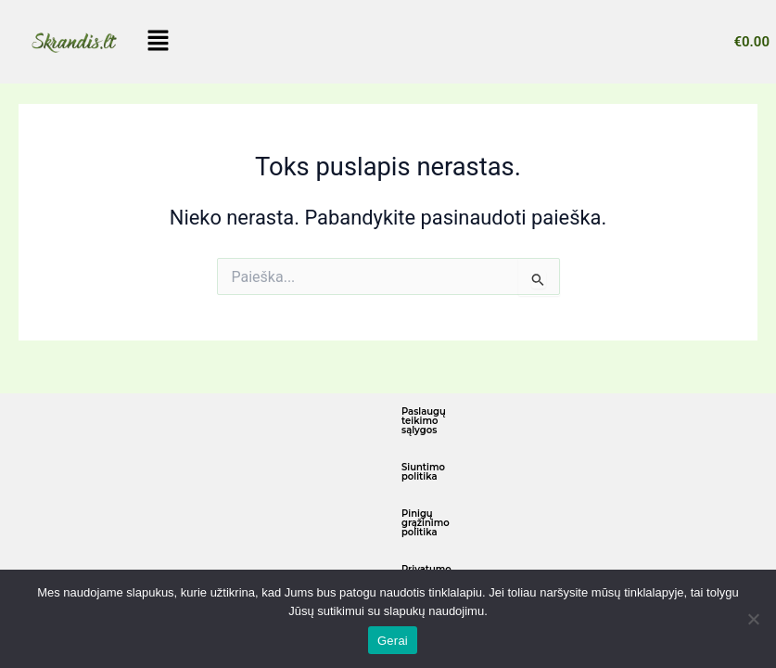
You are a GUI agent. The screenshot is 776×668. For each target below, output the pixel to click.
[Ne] (753, 619)
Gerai (392, 641)
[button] (158, 41)
